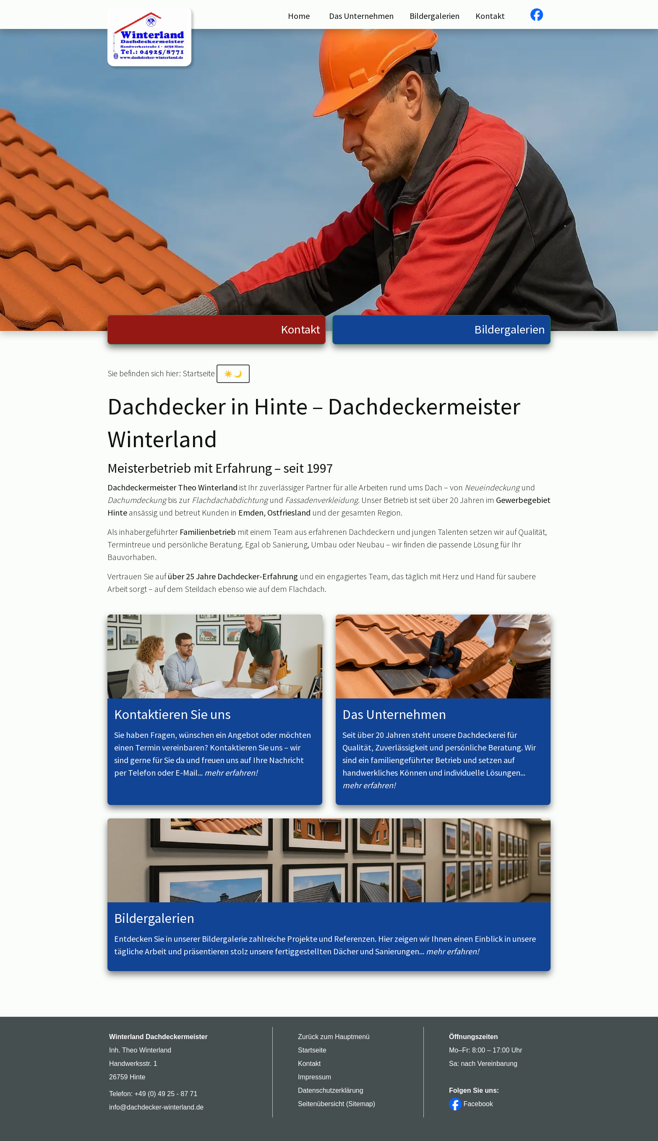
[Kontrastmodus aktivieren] (233, 374)
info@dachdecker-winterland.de (156, 1107)
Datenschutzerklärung (330, 1090)
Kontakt (490, 15)
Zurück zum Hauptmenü (334, 1036)
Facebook (471, 1104)
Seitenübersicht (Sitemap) (336, 1103)
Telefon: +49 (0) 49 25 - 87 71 (153, 1093)
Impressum (314, 1077)
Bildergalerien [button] (435, 15)
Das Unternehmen (361, 15)
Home (299, 15)
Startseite (312, 1050)
